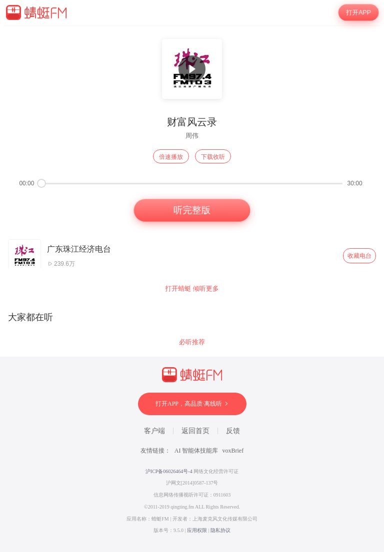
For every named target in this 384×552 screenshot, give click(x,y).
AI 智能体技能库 (196, 450)
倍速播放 (171, 156)
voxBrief (233, 450)
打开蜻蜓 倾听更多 (192, 288)
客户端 (154, 431)
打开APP (358, 12)
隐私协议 (220, 530)
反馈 (233, 431)
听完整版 (192, 210)
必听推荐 (192, 342)
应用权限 (197, 530)
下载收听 (213, 156)
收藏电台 (360, 255)
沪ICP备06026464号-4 (169, 471)
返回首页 (196, 431)
